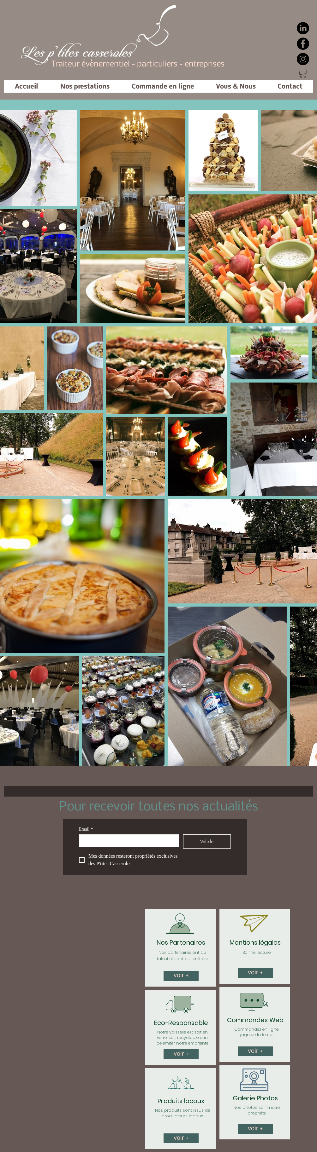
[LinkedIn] (303, 28)
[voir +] (181, 976)
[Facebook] (303, 43)
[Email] (127, 840)
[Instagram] (303, 59)
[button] (302, 73)
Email (86, 829)
